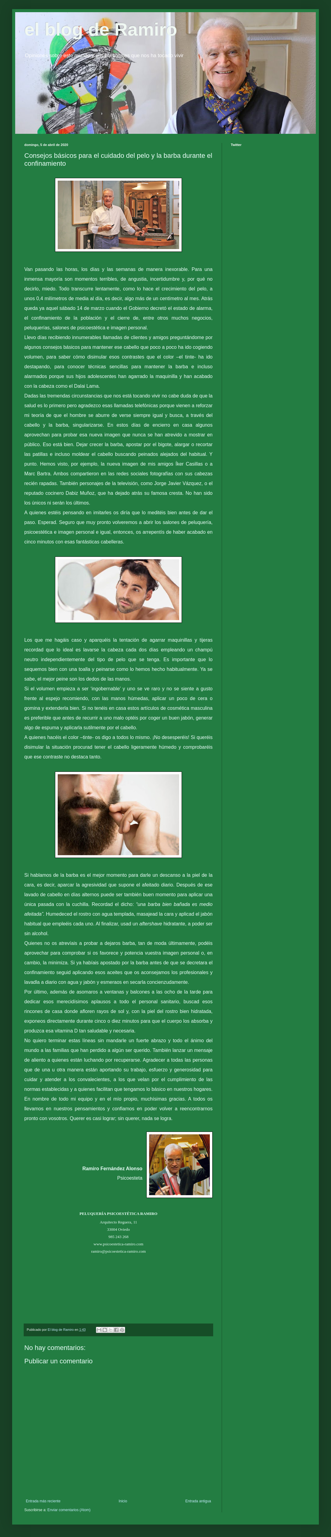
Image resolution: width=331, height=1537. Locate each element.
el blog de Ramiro (100, 29)
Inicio (123, 1501)
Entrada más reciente (43, 1501)
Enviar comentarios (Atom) (68, 1510)
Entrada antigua (198, 1501)
